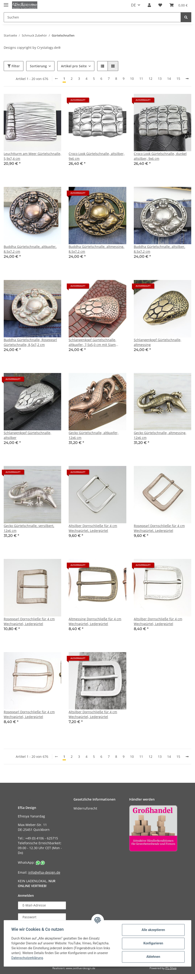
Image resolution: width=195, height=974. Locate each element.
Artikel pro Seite (74, 66)
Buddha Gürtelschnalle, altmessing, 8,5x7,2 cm (96, 249)
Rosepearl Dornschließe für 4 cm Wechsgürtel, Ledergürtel (159, 528)
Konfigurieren (153, 943)
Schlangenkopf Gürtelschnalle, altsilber (27, 435)
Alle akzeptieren (153, 930)
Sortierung (38, 66)
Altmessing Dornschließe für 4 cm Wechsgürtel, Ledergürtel (95, 621)
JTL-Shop (170, 968)
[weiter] (187, 79)
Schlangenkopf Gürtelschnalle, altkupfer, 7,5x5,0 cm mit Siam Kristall (92, 342)
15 (178, 78)
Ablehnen (153, 957)
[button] (149, 5)
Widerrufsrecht (85, 808)
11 (141, 78)
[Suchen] (92, 17)
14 (169, 78)
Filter (13, 66)
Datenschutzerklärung (27, 958)
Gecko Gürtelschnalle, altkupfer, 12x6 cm (93, 435)
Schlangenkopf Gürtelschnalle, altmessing (157, 342)
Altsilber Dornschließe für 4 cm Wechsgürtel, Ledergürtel (93, 528)
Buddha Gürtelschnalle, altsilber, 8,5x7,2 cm (159, 249)
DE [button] (133, 5)
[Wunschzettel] (160, 5)
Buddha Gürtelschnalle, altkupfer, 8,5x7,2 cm (30, 249)
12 (150, 78)
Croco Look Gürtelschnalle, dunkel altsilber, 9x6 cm (160, 156)
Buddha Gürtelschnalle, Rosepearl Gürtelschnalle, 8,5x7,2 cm (30, 342)
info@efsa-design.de (44, 872)
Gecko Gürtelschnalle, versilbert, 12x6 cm (29, 528)
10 (132, 78)
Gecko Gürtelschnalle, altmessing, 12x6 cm (160, 435)
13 (160, 78)
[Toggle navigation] (6, 3)
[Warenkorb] (178, 5)
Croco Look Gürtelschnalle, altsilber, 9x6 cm (97, 156)
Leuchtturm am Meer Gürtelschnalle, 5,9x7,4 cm (32, 156)
